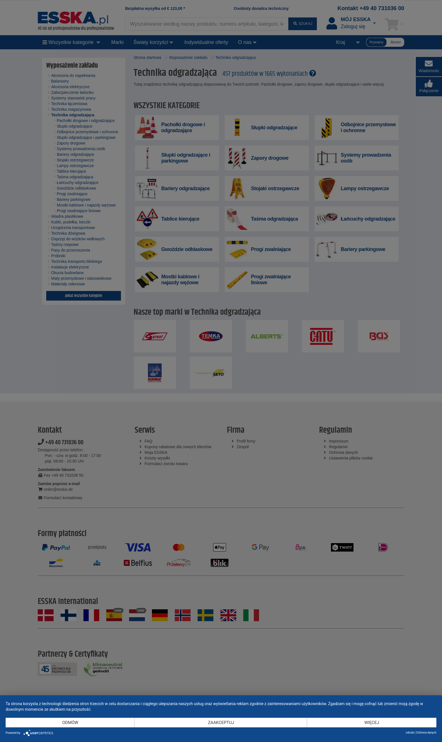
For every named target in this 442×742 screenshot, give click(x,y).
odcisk (410, 732)
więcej (371, 722)
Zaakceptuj (221, 722)
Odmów (70, 722)
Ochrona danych (426, 732)
